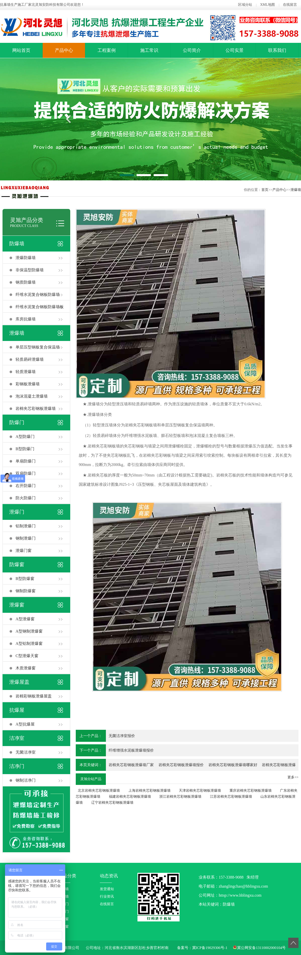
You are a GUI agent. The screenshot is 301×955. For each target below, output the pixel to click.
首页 (264, 190)
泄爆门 (16, 512)
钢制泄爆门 (26, 538)
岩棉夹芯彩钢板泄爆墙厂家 (131, 765)
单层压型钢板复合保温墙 (38, 347)
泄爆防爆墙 (26, 258)
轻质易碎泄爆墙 (30, 359)
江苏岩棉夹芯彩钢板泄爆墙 (231, 796)
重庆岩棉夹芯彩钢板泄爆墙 (251, 790)
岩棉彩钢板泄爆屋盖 (34, 696)
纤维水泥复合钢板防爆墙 (38, 294)
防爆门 (16, 422)
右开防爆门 (26, 486)
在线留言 (290, 5)
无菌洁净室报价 (122, 736)
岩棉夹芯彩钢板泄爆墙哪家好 (232, 765)
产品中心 (64, 50)
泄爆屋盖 (19, 682)
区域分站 (245, 5)
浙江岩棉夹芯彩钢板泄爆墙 (180, 796)
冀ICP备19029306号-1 (210, 948)
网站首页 (21, 50)
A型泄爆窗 (25, 619)
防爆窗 (16, 564)
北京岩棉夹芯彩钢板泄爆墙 (99, 790)
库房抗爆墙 (26, 319)
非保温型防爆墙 (30, 270)
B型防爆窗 (25, 578)
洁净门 (16, 766)
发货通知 (107, 889)
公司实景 (234, 50)
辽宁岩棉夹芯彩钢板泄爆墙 (112, 802)
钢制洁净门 (26, 780)
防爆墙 (16, 243)
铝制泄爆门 (26, 526)
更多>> (292, 777)
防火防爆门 (26, 498)
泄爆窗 (16, 605)
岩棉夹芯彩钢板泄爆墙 (36, 408)
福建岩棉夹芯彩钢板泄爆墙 (130, 796)
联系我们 (277, 50)
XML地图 (267, 5)
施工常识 (149, 50)
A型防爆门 (25, 436)
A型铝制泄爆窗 (29, 643)
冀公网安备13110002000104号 (261, 948)
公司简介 (192, 50)
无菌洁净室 (26, 752)
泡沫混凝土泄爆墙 (32, 396)
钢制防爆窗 (26, 591)
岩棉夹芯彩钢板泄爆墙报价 (181, 765)
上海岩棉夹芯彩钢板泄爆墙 (149, 790)
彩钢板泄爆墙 (28, 384)
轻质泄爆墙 (26, 372)
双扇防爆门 (26, 473)
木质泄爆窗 (26, 668)
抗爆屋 (16, 710)
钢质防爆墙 (26, 282)
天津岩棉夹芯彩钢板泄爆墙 (200, 790)
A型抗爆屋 (25, 724)
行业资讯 (107, 896)
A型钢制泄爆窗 (29, 631)
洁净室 (16, 738)
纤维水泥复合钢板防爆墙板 (40, 307)
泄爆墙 (295, 190)
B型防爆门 (25, 449)
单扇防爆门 (26, 461)
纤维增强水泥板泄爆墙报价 (131, 750)
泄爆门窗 (24, 550)
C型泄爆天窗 (27, 656)
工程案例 (107, 50)
